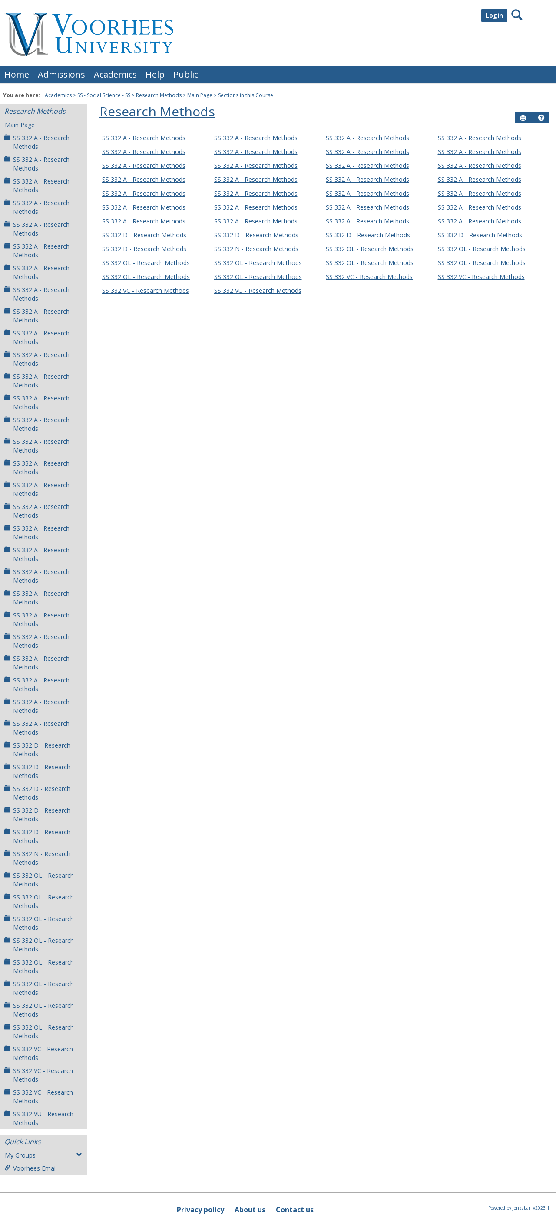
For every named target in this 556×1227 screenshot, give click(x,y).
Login (494, 15)
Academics (115, 74)
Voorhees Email (30, 1168)
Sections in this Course (245, 95)
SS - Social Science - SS (103, 95)
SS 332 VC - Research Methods (38, 1053)
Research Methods (159, 95)
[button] (541, 117)
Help (155, 74)
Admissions (61, 74)
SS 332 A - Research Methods (37, 142)
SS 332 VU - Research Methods (38, 1118)
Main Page (199, 95)
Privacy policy (200, 1209)
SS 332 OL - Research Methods (39, 879)
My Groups (43, 1155)
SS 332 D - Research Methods (37, 749)
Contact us (295, 1209)
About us (250, 1209)
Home (16, 74)
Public (185, 74)
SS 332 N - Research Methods (37, 858)
